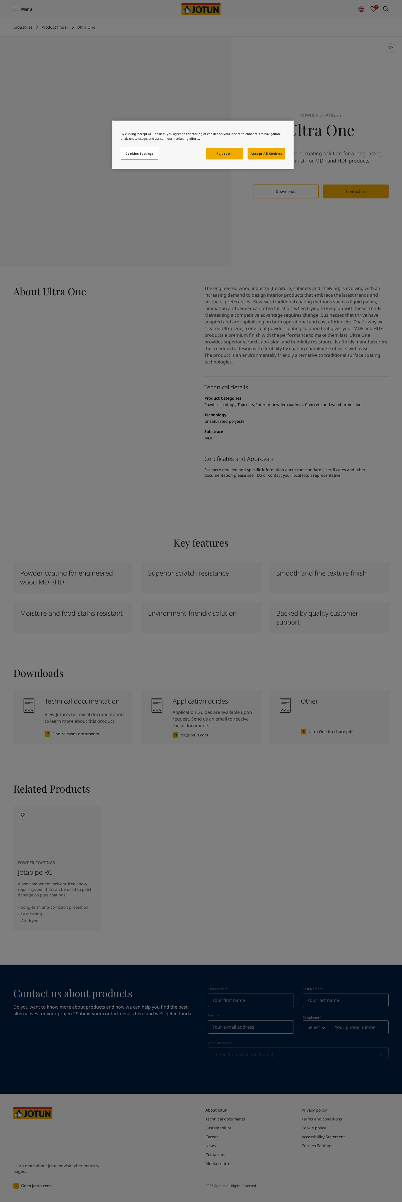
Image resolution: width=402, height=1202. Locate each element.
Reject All (224, 153)
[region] (203, 144)
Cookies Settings (139, 153)
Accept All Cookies (266, 153)
